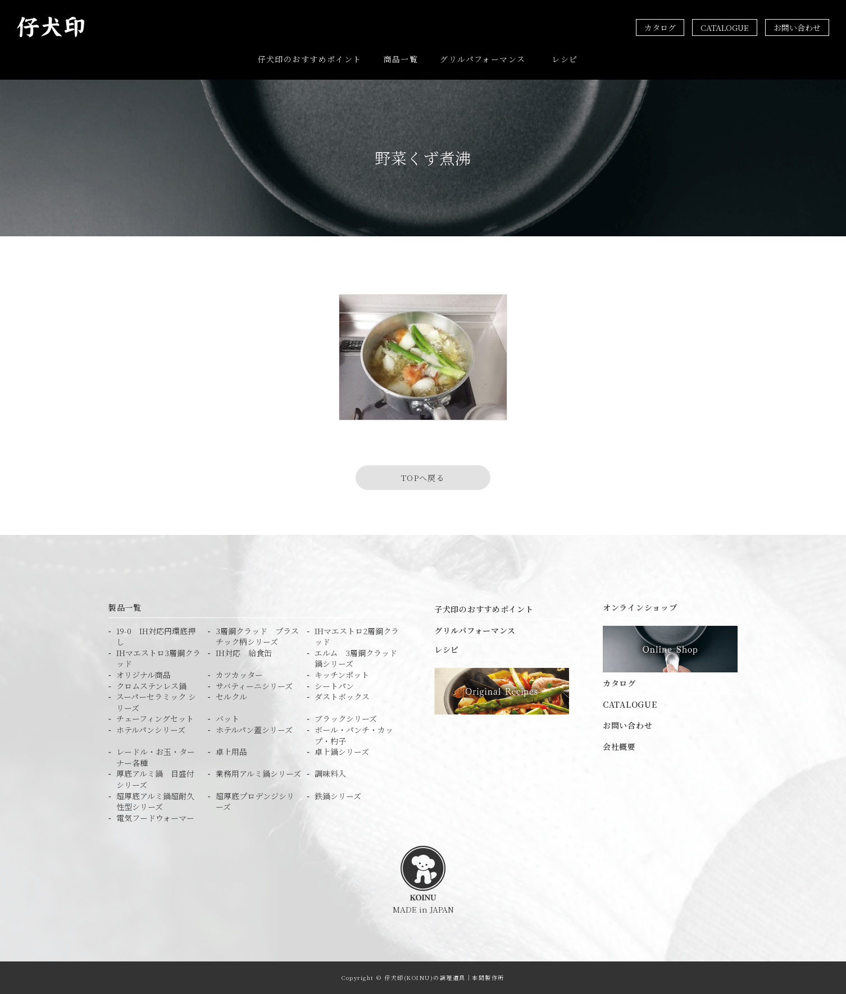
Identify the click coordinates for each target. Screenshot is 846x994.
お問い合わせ (797, 27)
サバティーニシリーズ (254, 685)
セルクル (231, 696)
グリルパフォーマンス (482, 59)
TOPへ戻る (423, 477)
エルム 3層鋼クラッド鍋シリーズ (356, 659)
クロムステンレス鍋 (151, 685)
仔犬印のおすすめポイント (310, 59)
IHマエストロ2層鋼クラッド (357, 637)
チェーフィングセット (155, 718)
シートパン (334, 685)
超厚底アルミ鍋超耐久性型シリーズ (155, 801)
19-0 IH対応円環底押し (155, 637)
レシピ (564, 59)
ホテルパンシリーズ (150, 730)
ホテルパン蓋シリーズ (254, 730)
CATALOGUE (725, 27)
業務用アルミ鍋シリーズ (258, 773)
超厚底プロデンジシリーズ (255, 801)
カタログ (660, 27)
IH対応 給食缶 (244, 653)
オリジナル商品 (143, 675)
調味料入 (330, 773)
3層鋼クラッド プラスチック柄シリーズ (257, 637)
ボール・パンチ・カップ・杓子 (354, 735)
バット (227, 718)
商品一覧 (401, 59)
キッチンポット (342, 675)
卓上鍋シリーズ (342, 751)
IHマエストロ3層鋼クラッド (158, 659)
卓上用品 (231, 751)
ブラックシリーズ (346, 718)
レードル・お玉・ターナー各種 (155, 757)
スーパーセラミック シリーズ (156, 702)
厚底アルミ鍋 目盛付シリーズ (155, 779)
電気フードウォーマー (155, 818)
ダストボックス (342, 696)
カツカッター (239, 675)
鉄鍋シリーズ (338, 795)
